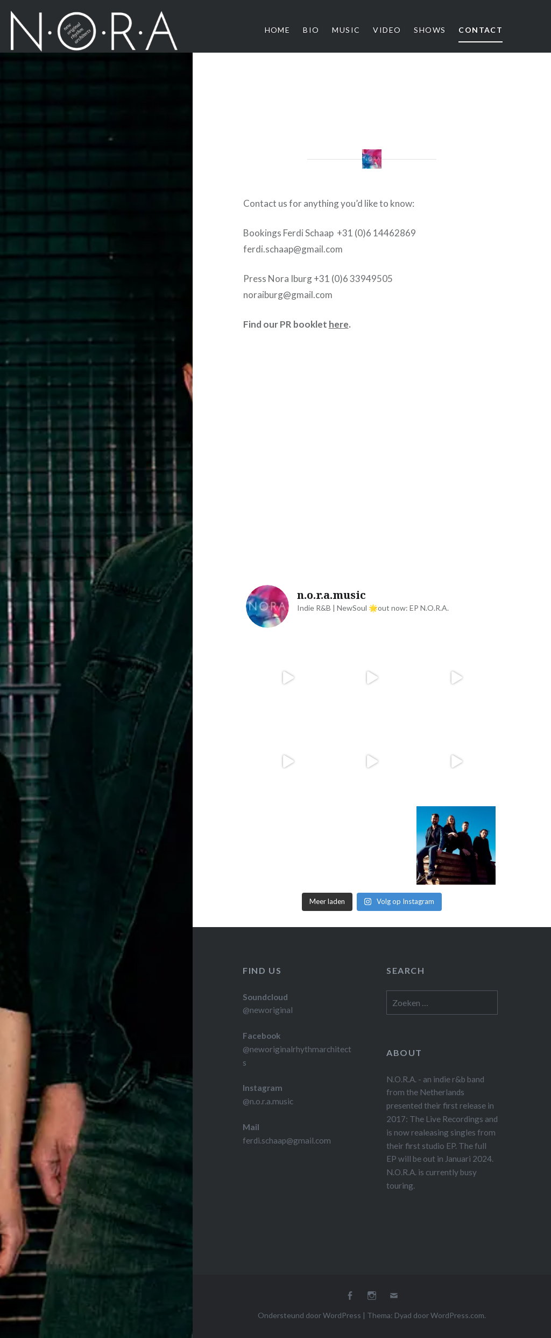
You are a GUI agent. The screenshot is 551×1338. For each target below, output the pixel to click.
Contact (480, 29)
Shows (430, 29)
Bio (311, 29)
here (339, 324)
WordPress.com (457, 1315)
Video (387, 29)
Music (346, 29)
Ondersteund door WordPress (309, 1315)
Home (278, 29)
